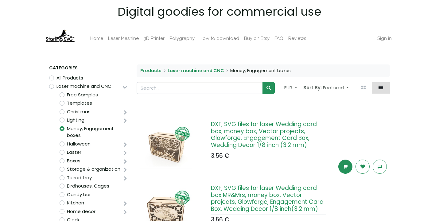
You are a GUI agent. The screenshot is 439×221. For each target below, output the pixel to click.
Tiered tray (79, 177)
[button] (336, 88)
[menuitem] (101, 39)
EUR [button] (288, 87)
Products (150, 71)
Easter (74, 152)
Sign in (380, 38)
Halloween (79, 144)
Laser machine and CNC (83, 86)
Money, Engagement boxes (90, 132)
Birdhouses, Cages (88, 186)
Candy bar (79, 194)
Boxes (73, 160)
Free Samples (82, 94)
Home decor (81, 211)
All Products (69, 78)
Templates (79, 103)
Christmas (79, 111)
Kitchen (75, 203)
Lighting (75, 120)
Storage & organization (93, 169)
